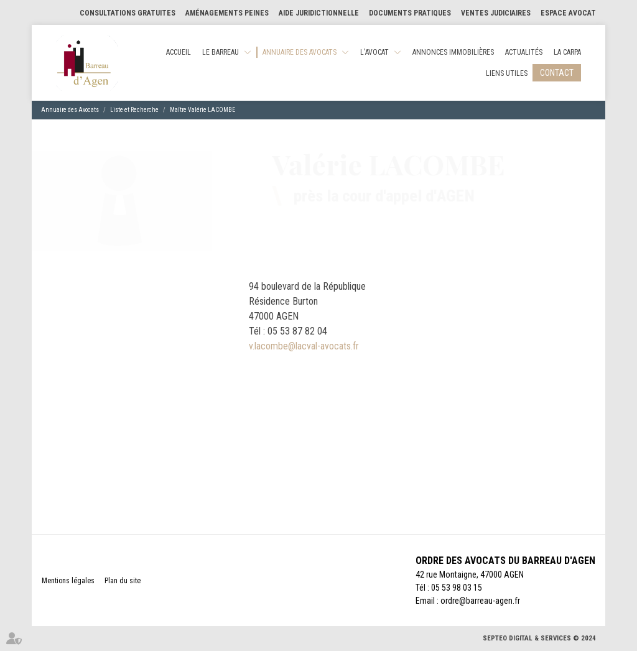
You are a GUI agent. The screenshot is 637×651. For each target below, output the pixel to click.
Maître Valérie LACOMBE (202, 109)
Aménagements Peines (227, 13)
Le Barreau (220, 52)
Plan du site (123, 580)
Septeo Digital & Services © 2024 (539, 638)
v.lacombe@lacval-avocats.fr (304, 346)
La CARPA (567, 52)
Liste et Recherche (134, 109)
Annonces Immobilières (453, 52)
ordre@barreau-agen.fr (480, 601)
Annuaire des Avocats (300, 52)
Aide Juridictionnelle (319, 13)
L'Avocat (374, 52)
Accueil (178, 52)
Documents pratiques (410, 13)
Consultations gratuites (127, 13)
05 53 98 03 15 (456, 588)
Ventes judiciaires (496, 13)
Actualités (523, 52)
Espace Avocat (568, 13)
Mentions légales (68, 580)
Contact (557, 73)
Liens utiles (507, 73)
